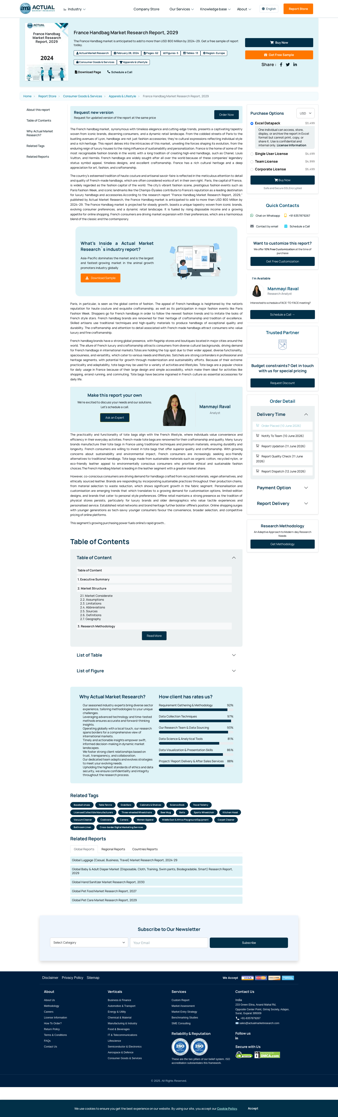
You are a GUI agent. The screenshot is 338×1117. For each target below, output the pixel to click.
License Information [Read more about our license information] (291, 145)
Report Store (298, 9)
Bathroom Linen (82, 835)
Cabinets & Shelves (150, 813)
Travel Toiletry (200, 813)
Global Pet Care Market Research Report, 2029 (104, 909)
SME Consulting (181, 1032)
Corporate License (285, 169)
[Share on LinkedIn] (295, 64)
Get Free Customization (282, 261)
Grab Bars (126, 813)
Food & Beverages (119, 1038)
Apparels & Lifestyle (133, 64)
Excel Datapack (285, 123)
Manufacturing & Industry (122, 1032)
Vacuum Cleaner (83, 828)
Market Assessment (183, 1015)
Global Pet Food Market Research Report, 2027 (104, 900)
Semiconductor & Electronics (125, 1055)
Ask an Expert (114, 417)
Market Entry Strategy (184, 1021)
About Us (49, 1009)
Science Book (177, 813)
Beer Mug (166, 820)
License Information (55, 1026)
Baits (182, 820)
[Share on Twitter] (288, 64)
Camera (124, 828)
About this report (38, 110)
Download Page (88, 72)
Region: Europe (214, 55)
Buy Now (279, 42)
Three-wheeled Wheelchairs (137, 820)
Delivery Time (271, 414)
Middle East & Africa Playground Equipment (185, 828)
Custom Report (180, 1009)
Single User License (285, 154)
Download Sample (101, 278)
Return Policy (52, 1038)
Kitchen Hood (230, 820)
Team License (285, 161)
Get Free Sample (279, 54)
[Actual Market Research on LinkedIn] (236, 1047)
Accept (253, 1108)
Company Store (146, 9)
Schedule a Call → (282, 314)
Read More (154, 636)
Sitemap (93, 987)
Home (27, 96)
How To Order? (53, 1032)
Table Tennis (105, 813)
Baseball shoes (82, 813)
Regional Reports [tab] (113, 858)
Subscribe (249, 952)
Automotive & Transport (121, 1015)
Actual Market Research (92, 55)
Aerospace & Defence (120, 1061)
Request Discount (282, 383)
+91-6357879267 (247, 1027)
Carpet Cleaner (226, 828)
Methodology (51, 1015)
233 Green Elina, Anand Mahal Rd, (255, 1013)
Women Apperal (145, 828)
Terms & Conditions (55, 1044)
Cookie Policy (227, 1108)
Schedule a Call (121, 72)
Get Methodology (282, 544)
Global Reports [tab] (84, 858)
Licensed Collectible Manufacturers (93, 820)
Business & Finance (119, 1009)
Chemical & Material (119, 1026)
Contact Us (50, 1055)
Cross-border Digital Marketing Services (121, 835)
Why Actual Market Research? (40, 133)
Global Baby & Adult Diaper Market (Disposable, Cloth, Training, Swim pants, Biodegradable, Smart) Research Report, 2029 (152, 880)
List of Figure (90, 671)
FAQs (47, 1050)
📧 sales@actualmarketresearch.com (257, 1032)
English (269, 9)
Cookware (105, 828)
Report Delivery (273, 503)
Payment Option (274, 488)
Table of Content (94, 557)
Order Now (226, 115)
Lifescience (114, 1050)
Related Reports (38, 156)
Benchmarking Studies (185, 1026)
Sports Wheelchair (204, 820)
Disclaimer (50, 987)
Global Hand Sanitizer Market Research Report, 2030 (108, 891)
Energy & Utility (117, 1021)
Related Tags (35, 146)
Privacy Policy (72, 987)
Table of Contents (39, 120)
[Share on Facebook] (280, 64)
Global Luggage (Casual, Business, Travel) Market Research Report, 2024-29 (124, 869)
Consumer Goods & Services (95, 64)
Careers (48, 1021)
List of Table (89, 655)
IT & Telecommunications (122, 1044)
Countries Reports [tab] (145, 858)
